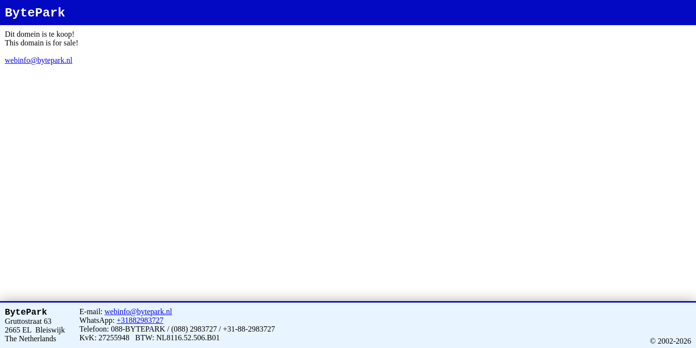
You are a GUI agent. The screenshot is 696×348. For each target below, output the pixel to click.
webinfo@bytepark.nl (38, 60)
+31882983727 (139, 318)
